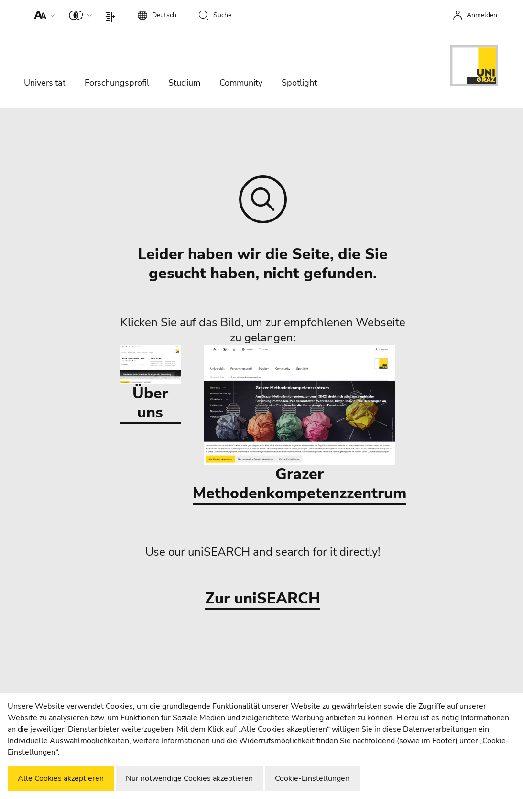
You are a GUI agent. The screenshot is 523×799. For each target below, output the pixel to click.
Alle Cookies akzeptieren (61, 778)
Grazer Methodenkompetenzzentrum (299, 424)
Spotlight (299, 82)
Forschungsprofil (117, 82)
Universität (44, 82)
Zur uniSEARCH (262, 599)
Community (240, 82)
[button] (42, 14)
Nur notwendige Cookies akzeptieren (189, 778)
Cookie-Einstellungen (312, 778)
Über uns (150, 384)
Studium (184, 82)
